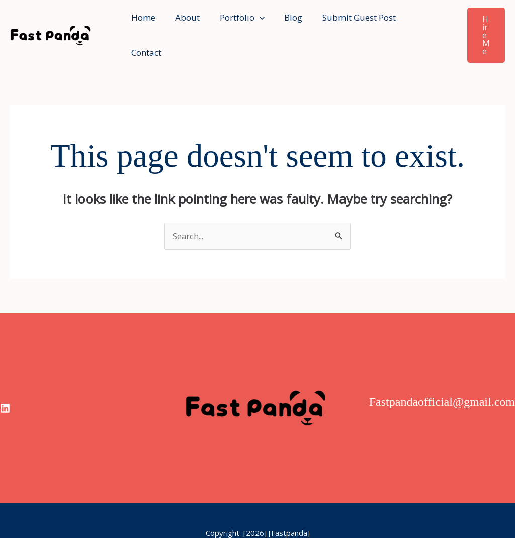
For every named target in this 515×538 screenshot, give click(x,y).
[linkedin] (5, 383)
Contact (415, 22)
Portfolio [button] (235, 22)
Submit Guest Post (346, 22)
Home (142, 22)
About (183, 22)
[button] (252, 22)
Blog (284, 22)
